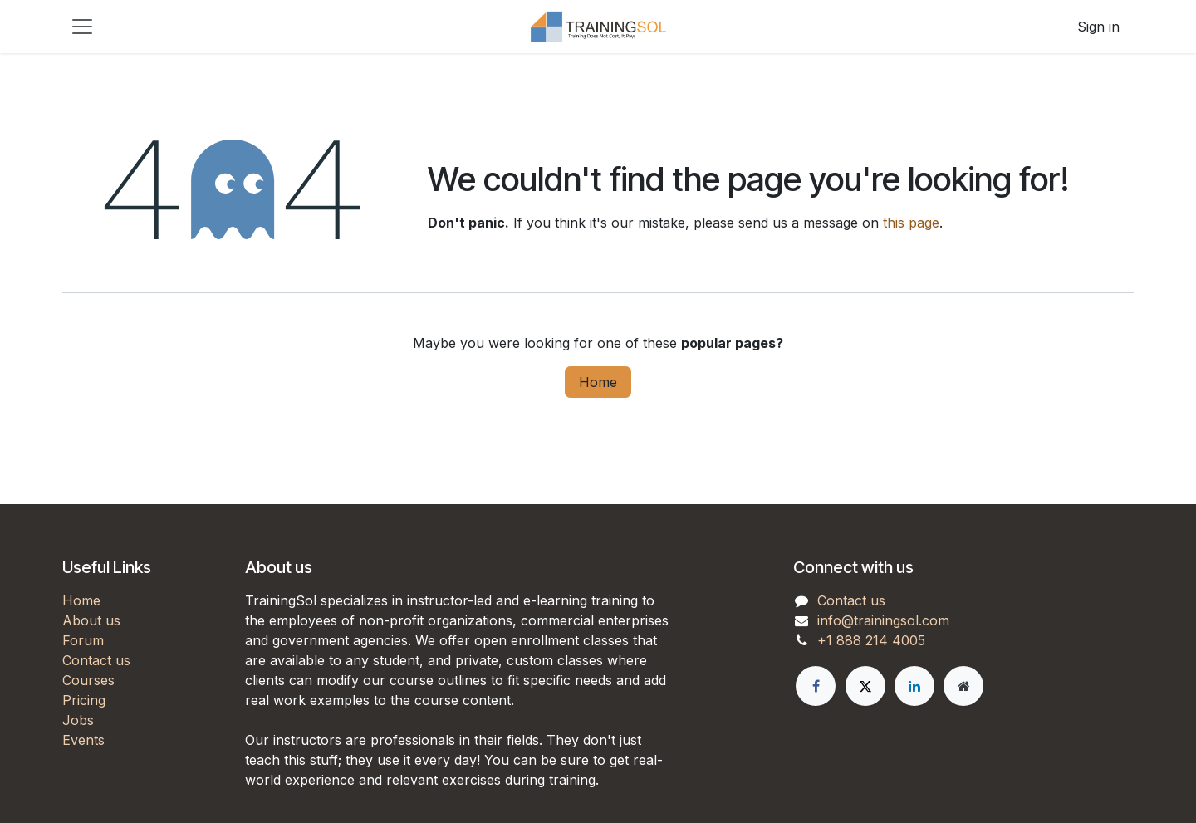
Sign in (1098, 26)
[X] (865, 686)
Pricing (83, 700)
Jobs (78, 720)
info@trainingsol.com (883, 620)
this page (911, 222)
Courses (88, 680)
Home (598, 382)
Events (83, 740)
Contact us (96, 660)
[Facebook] (816, 686)
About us (91, 620)
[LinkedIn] (914, 686)
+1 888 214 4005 (871, 640)
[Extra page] (963, 686)
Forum (83, 640)
